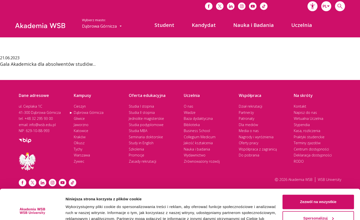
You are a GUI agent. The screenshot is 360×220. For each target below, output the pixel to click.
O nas (188, 106)
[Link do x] (220, 6)
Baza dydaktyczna (198, 118)
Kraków (80, 137)
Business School (197, 130)
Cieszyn (80, 106)
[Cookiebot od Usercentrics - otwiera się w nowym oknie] (32, 210)
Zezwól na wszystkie (318, 173)
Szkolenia (136, 149)
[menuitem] (164, 25)
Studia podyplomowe (146, 124)
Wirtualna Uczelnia (308, 118)
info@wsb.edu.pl (42, 124)
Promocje (136, 155)
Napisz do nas (305, 112)
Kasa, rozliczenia (307, 130)
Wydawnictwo (195, 155)
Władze (190, 112)
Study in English (141, 143)
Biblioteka (192, 124)
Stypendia (302, 124)
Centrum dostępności (311, 149)
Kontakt (300, 106)
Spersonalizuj (318, 190)
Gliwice (79, 118)
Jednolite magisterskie (146, 118)
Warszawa (82, 155)
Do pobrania (249, 155)
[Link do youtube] (252, 6)
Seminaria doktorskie (146, 137)
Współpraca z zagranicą (258, 149)
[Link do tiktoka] (264, 6)
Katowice (81, 130)
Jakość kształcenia (198, 143)
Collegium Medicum (200, 137)
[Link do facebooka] (208, 6)
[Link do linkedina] (230, 6)
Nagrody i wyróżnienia (256, 137)
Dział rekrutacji (250, 106)
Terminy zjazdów (307, 143)
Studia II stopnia (142, 112)
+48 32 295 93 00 (38, 118)
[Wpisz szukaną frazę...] (340, 6)
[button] (313, 6)
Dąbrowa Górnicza (89, 112)
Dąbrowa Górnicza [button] (102, 26)
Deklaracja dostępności (313, 155)
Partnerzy (246, 112)
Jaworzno (81, 124)
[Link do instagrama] (242, 6)
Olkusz (79, 143)
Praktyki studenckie (309, 137)
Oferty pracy (248, 143)
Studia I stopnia (141, 106)
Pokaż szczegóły (81, 210)
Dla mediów (248, 124)
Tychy (78, 149)
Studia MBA (138, 130)
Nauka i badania (197, 149)
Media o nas (249, 130)
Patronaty (246, 118)
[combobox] (326, 6)
